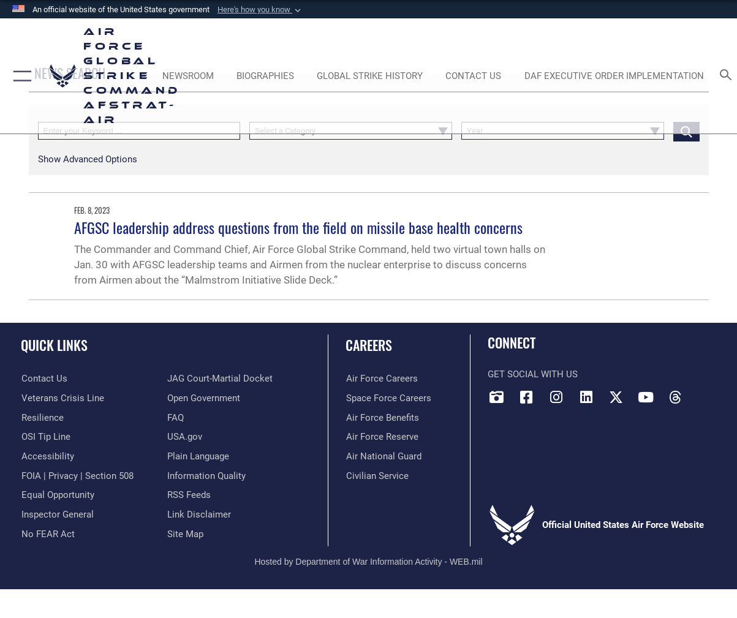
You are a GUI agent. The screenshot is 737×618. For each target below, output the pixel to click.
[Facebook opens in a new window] (526, 397)
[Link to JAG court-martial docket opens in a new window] (220, 378)
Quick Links (54, 344)
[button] (260, 10)
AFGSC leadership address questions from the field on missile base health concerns (298, 227)
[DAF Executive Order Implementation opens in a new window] (614, 76)
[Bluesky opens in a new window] (705, 393)
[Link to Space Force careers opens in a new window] (388, 398)
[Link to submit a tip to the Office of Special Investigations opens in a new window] (45, 436)
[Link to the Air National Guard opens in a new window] (383, 455)
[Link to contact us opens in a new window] (44, 378)
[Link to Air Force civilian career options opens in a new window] (377, 475)
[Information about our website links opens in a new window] (199, 513)
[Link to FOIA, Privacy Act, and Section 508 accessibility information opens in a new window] (77, 475)
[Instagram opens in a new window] (556, 397)
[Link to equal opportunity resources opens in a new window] (57, 494)
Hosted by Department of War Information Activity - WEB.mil (368, 561)
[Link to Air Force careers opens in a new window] (381, 378)
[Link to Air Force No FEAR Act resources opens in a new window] (47, 533)
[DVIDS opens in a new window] (497, 397)
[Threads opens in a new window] (675, 397)
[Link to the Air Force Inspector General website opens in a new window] (57, 513)
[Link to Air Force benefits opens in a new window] (382, 417)
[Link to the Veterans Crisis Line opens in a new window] (62, 398)
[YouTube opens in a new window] (646, 397)
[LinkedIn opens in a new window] (586, 397)
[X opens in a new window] (616, 397)
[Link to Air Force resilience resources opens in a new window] (42, 417)
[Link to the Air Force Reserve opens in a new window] (382, 436)
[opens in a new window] (47, 455)
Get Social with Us (533, 374)
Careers (369, 344)
